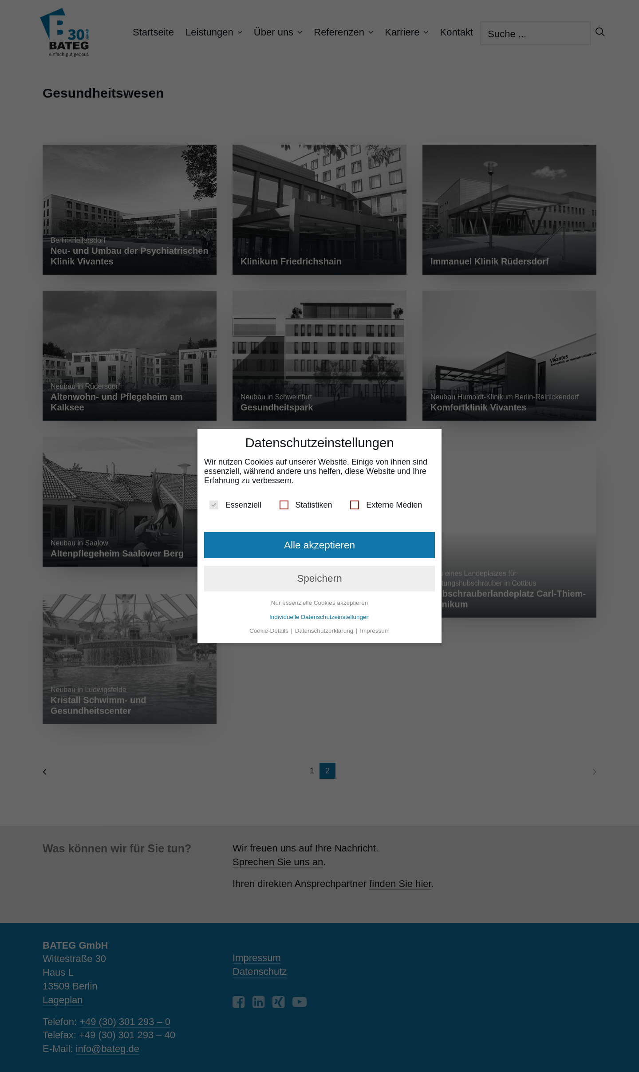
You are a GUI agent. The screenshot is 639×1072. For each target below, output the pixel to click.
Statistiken (306, 501)
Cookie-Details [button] (269, 627)
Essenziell (235, 501)
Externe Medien (386, 501)
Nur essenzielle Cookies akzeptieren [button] (319, 599)
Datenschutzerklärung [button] (325, 627)
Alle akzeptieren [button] (319, 541)
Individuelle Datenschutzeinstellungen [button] (319, 613)
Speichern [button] (319, 574)
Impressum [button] (375, 627)
